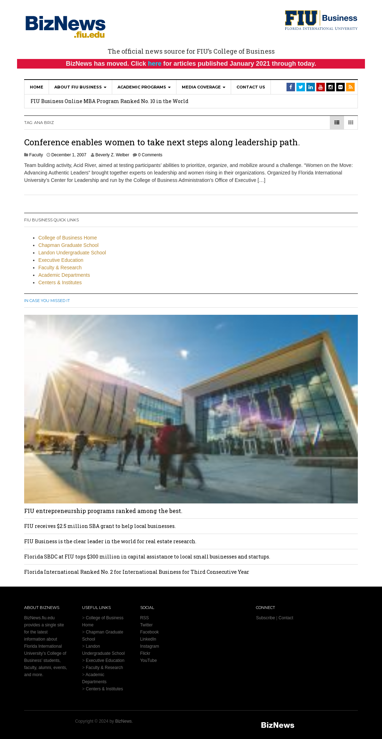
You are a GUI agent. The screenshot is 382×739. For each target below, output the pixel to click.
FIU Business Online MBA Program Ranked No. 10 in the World (110, 101)
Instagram (149, 646)
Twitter (146, 624)
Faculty (36, 154)
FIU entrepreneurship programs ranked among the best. (103, 510)
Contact (285, 617)
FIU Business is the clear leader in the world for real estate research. (110, 541)
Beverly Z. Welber (112, 154)
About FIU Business (80, 87)
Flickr (145, 653)
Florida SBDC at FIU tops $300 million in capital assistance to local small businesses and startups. (147, 556)
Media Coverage (203, 87)
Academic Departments (64, 275)
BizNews (123, 721)
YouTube (148, 660)
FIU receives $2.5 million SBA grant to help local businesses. (100, 526)
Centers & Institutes (60, 282)
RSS (144, 617)
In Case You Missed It (47, 300)
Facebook (149, 632)
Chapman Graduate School (68, 245)
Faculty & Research (60, 267)
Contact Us (250, 87)
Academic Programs (144, 87)
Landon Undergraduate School (72, 252)
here (155, 63)
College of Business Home (67, 238)
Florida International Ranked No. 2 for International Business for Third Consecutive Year (136, 571)
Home (36, 87)
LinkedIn (148, 639)
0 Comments (150, 154)
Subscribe (265, 617)
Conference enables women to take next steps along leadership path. (162, 142)
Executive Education (60, 260)
